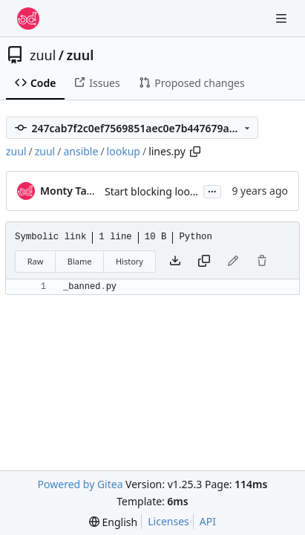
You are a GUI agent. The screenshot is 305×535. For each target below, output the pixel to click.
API (208, 521)
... (212, 190)
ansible (80, 151)
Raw (35, 261)
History (129, 261)
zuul (43, 55)
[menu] (113, 522)
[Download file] (175, 261)
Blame (80, 261)
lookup (123, 151)
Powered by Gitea (80, 484)
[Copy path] (195, 151)
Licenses (168, 521)
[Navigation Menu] (283, 18)
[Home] (28, 18)
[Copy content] (204, 261)
